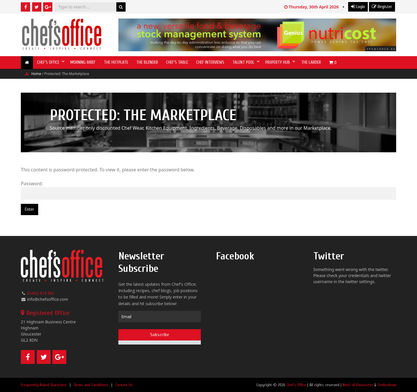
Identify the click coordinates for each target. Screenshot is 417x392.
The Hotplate (116, 62)
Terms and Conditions (91, 384)
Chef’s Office (48, 62)
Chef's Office (296, 384)
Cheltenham (386, 384)
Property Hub (277, 62)
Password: (208, 190)
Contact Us (124, 384)
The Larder (311, 62)
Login (358, 6)
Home (36, 73)
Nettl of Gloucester (358, 384)
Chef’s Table (177, 62)
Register (382, 6)
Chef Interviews (210, 62)
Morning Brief (82, 62)
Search (121, 7)
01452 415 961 (41, 293)
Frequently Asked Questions (44, 384)
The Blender (147, 62)
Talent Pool (243, 62)
